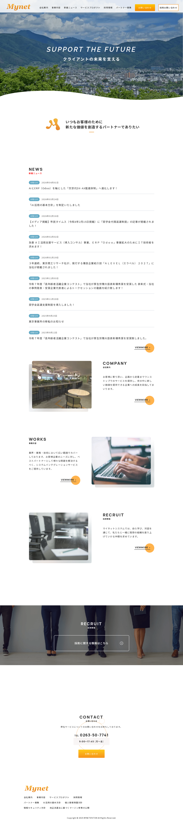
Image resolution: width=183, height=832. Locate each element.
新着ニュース (70, 7)
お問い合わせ (145, 7)
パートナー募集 (123, 7)
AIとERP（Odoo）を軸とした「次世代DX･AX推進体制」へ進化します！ (73, 277)
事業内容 (56, 7)
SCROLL (91, 85)
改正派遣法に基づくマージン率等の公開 (70, 807)
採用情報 (108, 7)
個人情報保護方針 (74, 802)
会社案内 (43, 7)
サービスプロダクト (90, 7)
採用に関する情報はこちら (91, 658)
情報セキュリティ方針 (35, 807)
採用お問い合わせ (168, 7)
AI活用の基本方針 (52, 802)
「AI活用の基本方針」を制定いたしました (54, 294)
